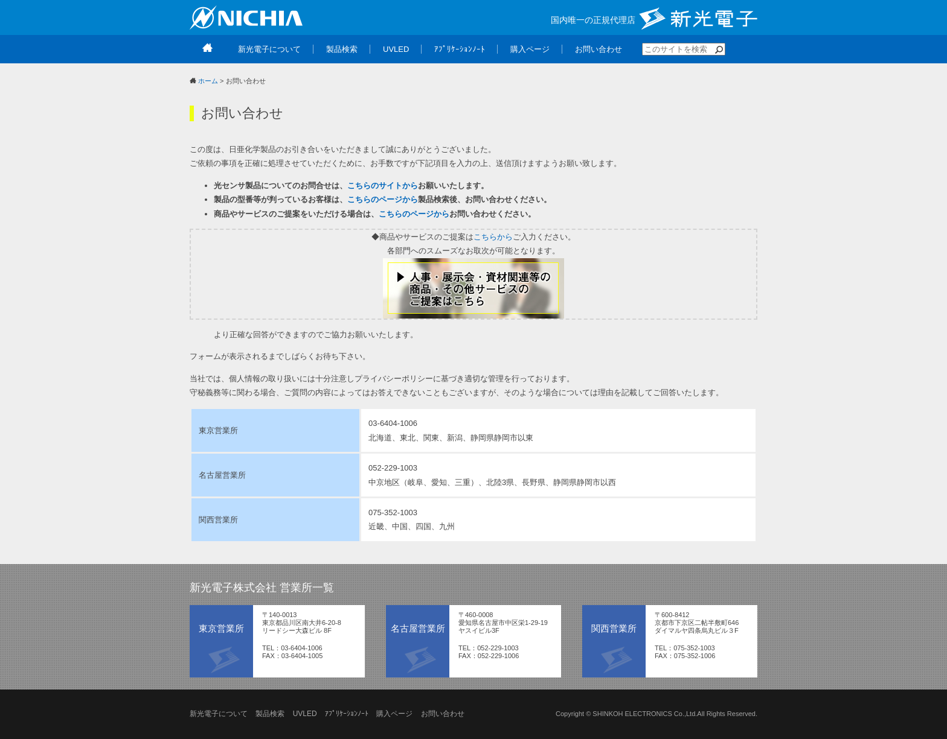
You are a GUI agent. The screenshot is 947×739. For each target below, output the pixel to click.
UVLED (305, 713)
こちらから (493, 236)
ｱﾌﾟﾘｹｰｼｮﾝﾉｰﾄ (346, 713)
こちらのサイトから (382, 185)
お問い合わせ (442, 713)
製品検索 (269, 713)
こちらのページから (382, 199)
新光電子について (219, 713)
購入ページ (394, 713)
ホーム (208, 80)
